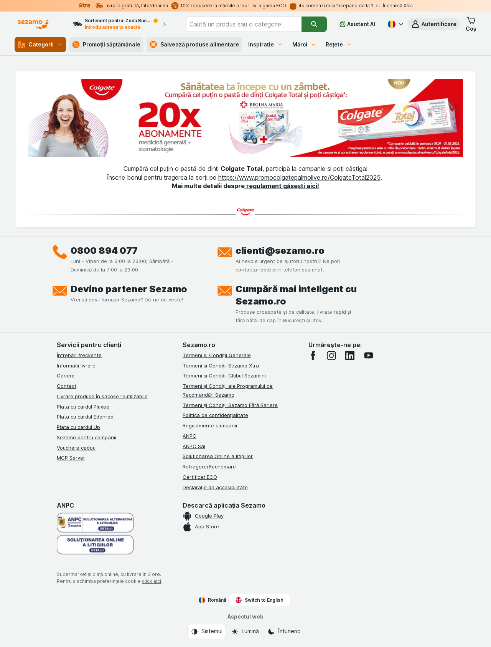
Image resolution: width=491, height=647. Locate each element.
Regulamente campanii (210, 425)
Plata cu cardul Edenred (85, 417)
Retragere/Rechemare (209, 466)
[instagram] (331, 355)
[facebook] (313, 355)
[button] (434, 24)
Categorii (40, 44)
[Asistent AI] (357, 24)
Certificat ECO (200, 477)
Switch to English (259, 600)
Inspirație (265, 44)
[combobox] (244, 24)
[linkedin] (349, 355)
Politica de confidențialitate (215, 415)
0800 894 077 (104, 250)
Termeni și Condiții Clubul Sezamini (224, 375)
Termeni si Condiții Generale (217, 355)
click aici (151, 581)
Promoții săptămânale (106, 44)
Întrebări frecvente (79, 355)
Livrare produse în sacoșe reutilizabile (102, 396)
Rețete (339, 44)
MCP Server (71, 458)
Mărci (304, 44)
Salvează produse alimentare (194, 44)
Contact (66, 386)
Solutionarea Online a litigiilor (218, 456)
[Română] (395, 24)
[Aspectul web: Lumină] (244, 631)
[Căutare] (314, 24)
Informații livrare (76, 365)
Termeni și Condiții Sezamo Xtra (221, 365)
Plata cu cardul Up (78, 427)
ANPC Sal (194, 446)
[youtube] (368, 355)
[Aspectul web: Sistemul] (206, 631)
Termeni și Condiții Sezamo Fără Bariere (230, 405)
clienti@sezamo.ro (280, 250)
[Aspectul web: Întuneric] (284, 631)
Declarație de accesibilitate (215, 487)
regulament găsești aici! (282, 186)
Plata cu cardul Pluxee (83, 407)
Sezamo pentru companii (86, 437)
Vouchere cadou (76, 448)
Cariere (66, 375)
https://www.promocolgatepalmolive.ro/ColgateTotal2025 (299, 177)
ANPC (189, 436)
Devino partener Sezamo (129, 289)
